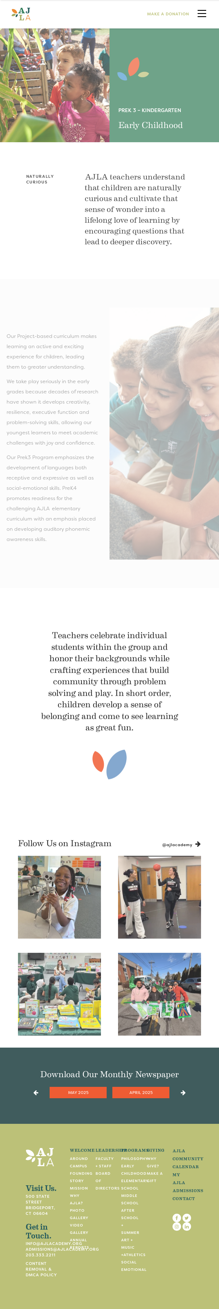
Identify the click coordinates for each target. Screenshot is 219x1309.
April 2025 (141, 1092)
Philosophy (134, 1158)
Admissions (188, 1190)
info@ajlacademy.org (54, 1243)
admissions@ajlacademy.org (62, 1249)
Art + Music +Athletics (133, 1247)
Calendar (186, 1166)
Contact (184, 1198)
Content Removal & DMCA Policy (41, 1269)
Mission (79, 1188)
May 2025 (78, 1092)
